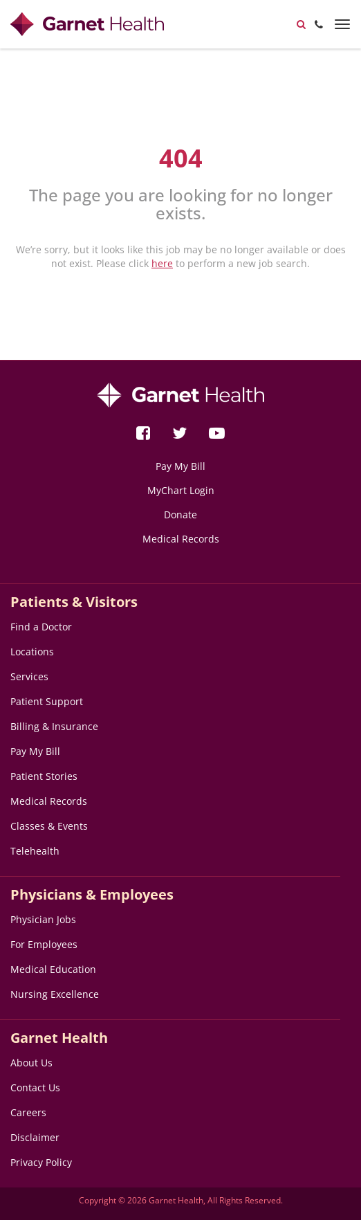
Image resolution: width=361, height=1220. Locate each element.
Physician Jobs (43, 919)
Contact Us (35, 1087)
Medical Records (180, 538)
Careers (28, 1112)
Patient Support (46, 701)
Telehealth (34, 850)
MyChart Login (180, 490)
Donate (180, 514)
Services (29, 676)
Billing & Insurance (54, 726)
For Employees (43, 944)
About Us (31, 1062)
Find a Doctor (41, 626)
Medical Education (53, 969)
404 (181, 158)
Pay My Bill (180, 466)
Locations (32, 651)
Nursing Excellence (54, 994)
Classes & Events (49, 825)
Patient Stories (43, 776)
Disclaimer (34, 1137)
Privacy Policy (41, 1162)
